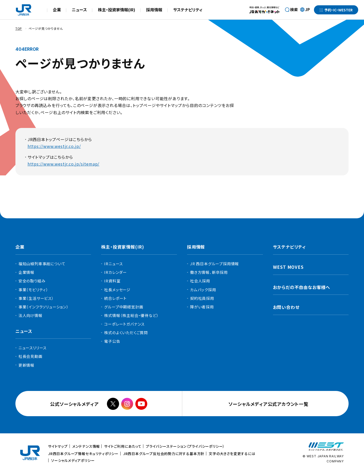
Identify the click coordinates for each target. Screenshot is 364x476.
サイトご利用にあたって (123, 446)
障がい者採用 (202, 306)
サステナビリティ (187, 10)
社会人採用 (200, 280)
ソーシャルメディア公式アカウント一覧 (268, 404)
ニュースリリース (32, 347)
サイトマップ (58, 446)
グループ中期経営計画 (123, 306)
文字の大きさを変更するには (232, 453)
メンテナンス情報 (86, 446)
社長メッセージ (117, 289)
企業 (57, 10)
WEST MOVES (288, 267)
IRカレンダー (115, 272)
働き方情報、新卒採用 (209, 272)
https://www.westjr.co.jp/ (54, 146)
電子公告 (112, 341)
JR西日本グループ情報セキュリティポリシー (83, 453)
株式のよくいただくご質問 (126, 332)
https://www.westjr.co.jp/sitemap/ (63, 164)
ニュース (79, 10)
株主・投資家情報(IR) (116, 10)
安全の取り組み (32, 280)
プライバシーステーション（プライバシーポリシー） (185, 446)
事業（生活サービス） (36, 298)
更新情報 (26, 365)
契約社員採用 (202, 298)
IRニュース (113, 263)
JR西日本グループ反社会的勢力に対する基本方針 (163, 453)
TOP (18, 28)
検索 (294, 9)
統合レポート (115, 298)
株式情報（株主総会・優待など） (131, 315)
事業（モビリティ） (33, 289)
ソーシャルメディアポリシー (73, 460)
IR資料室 (112, 280)
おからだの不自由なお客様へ (301, 287)
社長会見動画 (30, 356)
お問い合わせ (286, 307)
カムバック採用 (203, 289)
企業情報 (26, 272)
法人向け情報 (30, 315)
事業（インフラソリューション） (43, 306)
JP (305, 10)
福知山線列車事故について (41, 263)
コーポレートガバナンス (124, 324)
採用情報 (154, 10)
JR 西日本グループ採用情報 (214, 263)
